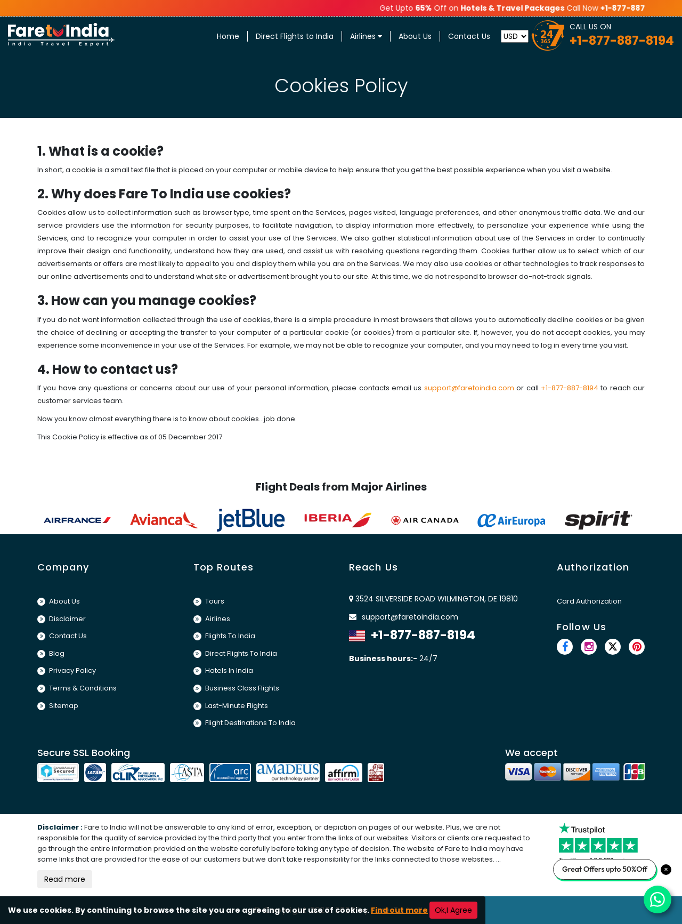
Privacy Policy (66, 670)
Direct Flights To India (235, 653)
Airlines (366, 36)
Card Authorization (589, 601)
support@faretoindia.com (469, 388)
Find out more (399, 910)
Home (228, 36)
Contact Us (469, 36)
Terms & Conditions (77, 688)
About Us (415, 36)
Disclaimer (61, 619)
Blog (50, 653)
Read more (64, 879)
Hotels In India (223, 670)
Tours (208, 601)
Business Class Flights (236, 688)
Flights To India (224, 636)
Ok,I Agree (453, 910)
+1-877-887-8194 (569, 388)
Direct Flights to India (295, 36)
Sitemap (57, 706)
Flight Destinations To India (244, 723)
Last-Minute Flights (230, 706)
